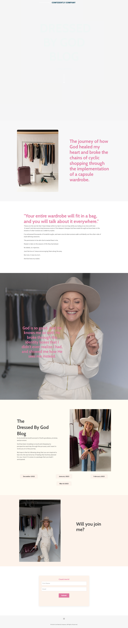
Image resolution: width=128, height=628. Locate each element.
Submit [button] (64, 595)
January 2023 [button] (64, 476)
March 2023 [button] (64, 484)
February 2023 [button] (99, 476)
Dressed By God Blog (44, 2)
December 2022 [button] (29, 476)
